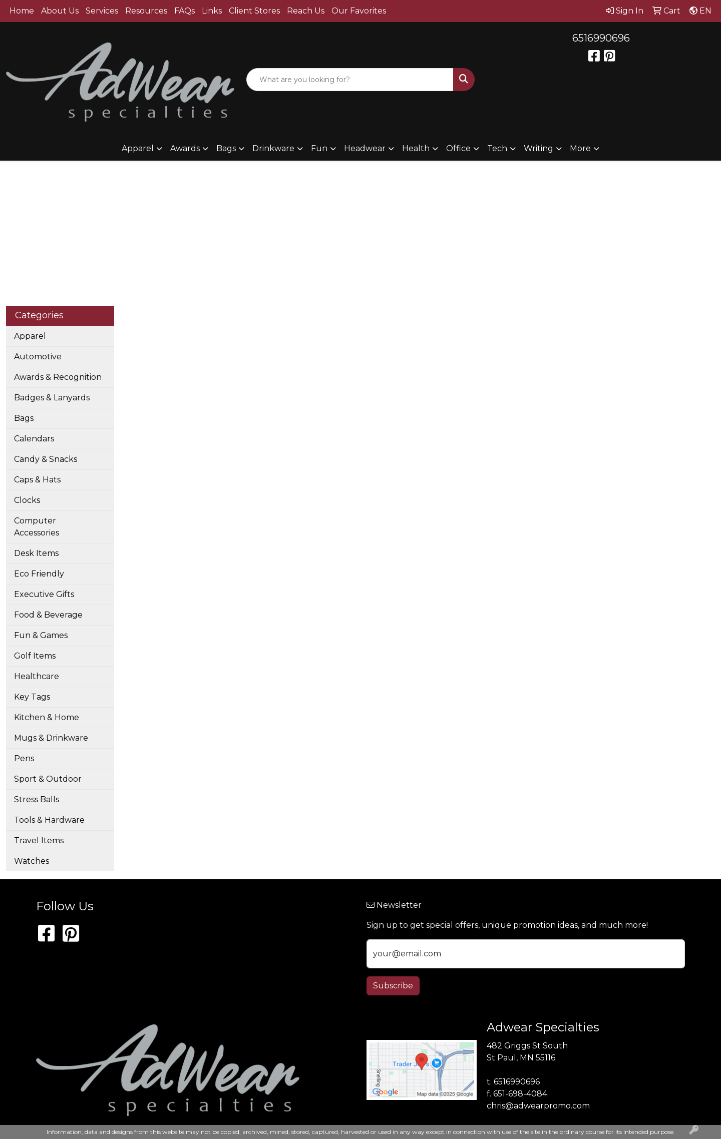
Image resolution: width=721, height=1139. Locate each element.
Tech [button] (497, 148)
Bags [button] (226, 148)
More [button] (580, 148)
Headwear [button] (365, 148)
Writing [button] (538, 148)
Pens (24, 758)
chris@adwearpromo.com (538, 1105)
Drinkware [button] (273, 148)
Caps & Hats (37, 479)
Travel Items (39, 840)
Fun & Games (41, 635)
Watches (31, 861)
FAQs (184, 11)
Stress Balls (36, 799)
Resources (146, 11)
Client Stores (254, 11)
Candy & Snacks (45, 459)
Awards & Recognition (58, 377)
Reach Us (305, 11)
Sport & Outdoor (48, 779)
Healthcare (36, 676)
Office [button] (458, 148)
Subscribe (393, 985)
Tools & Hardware (49, 820)
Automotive (38, 356)
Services (102, 11)
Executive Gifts (44, 594)
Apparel (30, 336)
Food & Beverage (48, 615)
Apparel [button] (138, 148)
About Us (60, 11)
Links (212, 11)
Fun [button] (319, 148)
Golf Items (35, 656)
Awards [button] (185, 148)
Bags (24, 418)
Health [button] (416, 148)
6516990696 (601, 38)
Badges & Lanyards (52, 397)
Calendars (34, 438)
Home (22, 11)
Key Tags (32, 697)
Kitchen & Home (46, 717)
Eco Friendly (39, 574)
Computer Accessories (36, 526)
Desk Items (36, 553)
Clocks (27, 500)
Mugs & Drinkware (51, 738)
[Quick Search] (350, 79)
